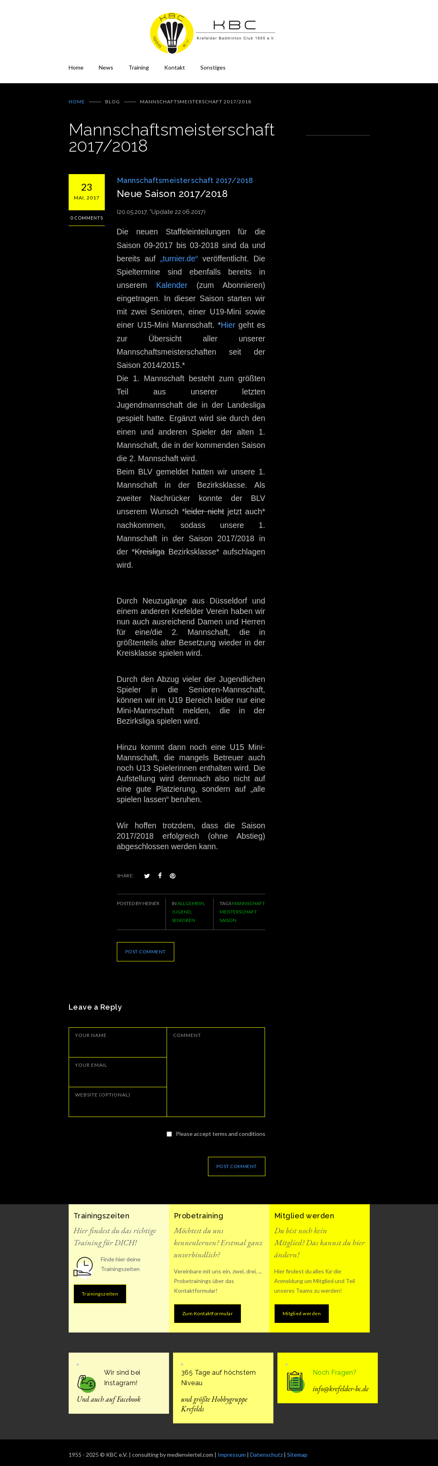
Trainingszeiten (100, 1288)
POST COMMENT (145, 946)
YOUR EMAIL (91, 1059)
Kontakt (174, 67)
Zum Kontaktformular (207, 1308)
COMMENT (187, 1030)
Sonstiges (213, 67)
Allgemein (190, 898)
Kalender (171, 279)
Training (138, 67)
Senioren (183, 915)
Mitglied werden (302, 1308)
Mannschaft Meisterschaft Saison (242, 906)
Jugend (181, 906)
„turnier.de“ (179, 252)
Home (76, 67)
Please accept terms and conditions (220, 1128)
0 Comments (86, 212)
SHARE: (125, 870)
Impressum (232, 1448)
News (106, 67)
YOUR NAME (91, 1030)
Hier (228, 319)
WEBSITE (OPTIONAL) (102, 1089)
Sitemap (297, 1448)
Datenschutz (266, 1448)
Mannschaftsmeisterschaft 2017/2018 (185, 174)
